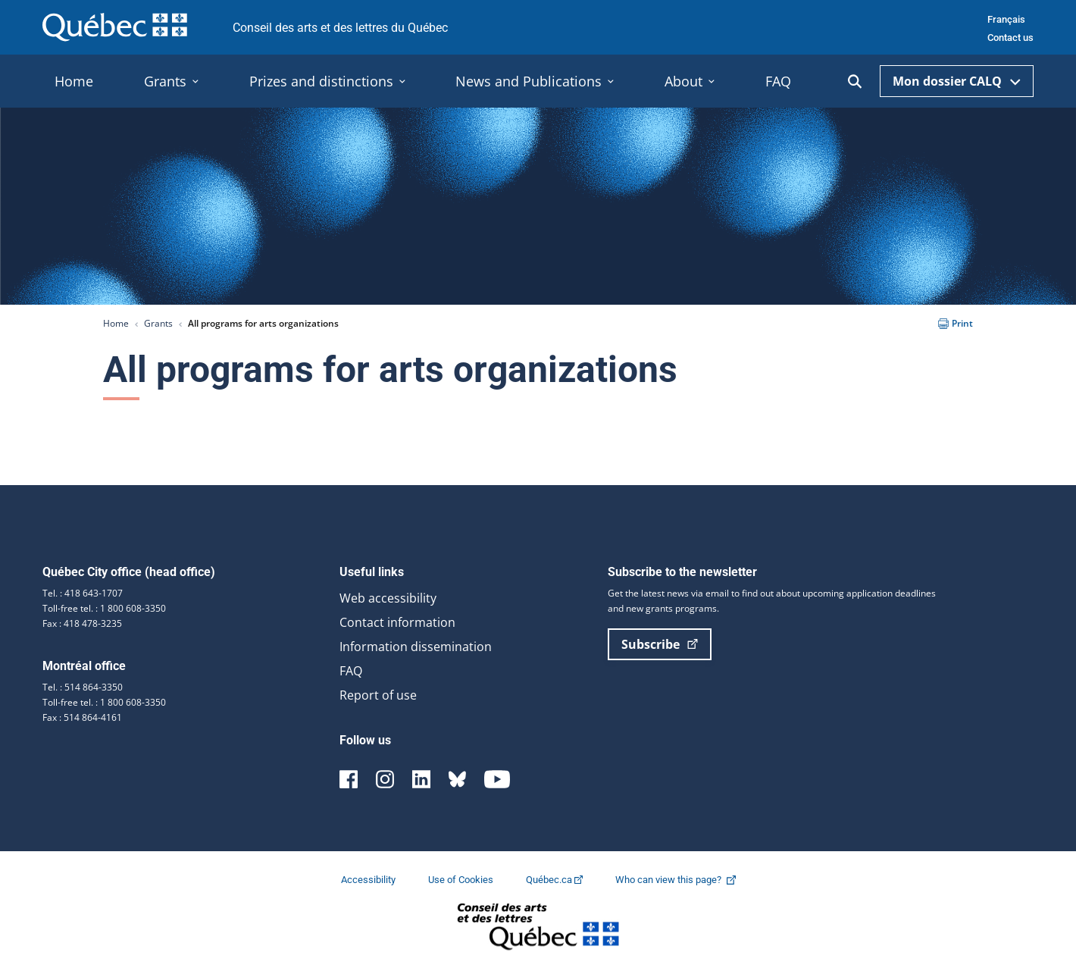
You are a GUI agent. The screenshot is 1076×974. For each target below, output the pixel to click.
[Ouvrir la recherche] (855, 81)
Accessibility (369, 879)
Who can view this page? (683, 879)
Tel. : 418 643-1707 (82, 593)
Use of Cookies (462, 879)
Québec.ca (555, 879)
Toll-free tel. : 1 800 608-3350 (104, 608)
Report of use (378, 695)
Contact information (397, 622)
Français (1006, 19)
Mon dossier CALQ (957, 81)
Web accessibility (387, 598)
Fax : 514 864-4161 (82, 717)
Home (116, 323)
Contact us (1010, 37)
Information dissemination (415, 646)
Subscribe (659, 644)
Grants (158, 323)
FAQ (350, 670)
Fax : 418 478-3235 (82, 623)
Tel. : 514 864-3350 (82, 687)
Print (955, 323)
